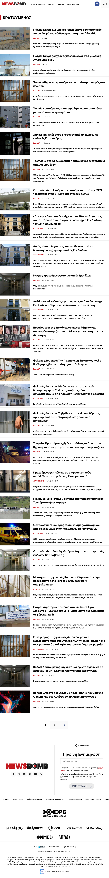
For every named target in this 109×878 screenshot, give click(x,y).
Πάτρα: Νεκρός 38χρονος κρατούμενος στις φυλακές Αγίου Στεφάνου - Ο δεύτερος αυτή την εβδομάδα (67, 31)
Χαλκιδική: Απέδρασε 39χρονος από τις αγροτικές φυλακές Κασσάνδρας (65, 136)
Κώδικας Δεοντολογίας (55, 799)
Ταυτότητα (6, 799)
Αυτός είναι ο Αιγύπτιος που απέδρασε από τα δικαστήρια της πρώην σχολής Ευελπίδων (63, 248)
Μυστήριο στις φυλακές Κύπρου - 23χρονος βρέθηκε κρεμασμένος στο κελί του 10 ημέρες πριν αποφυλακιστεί (67, 580)
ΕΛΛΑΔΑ (51, 4)
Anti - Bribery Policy (93, 799)
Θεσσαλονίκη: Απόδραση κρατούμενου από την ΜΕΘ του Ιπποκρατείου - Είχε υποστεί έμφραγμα (67, 192)
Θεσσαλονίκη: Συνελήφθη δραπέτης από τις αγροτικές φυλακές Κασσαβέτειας (68, 553)
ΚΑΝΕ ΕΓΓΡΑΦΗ (82, 786)
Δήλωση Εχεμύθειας (35, 799)
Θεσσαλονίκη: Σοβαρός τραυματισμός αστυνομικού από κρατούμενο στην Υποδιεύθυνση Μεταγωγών (66, 526)
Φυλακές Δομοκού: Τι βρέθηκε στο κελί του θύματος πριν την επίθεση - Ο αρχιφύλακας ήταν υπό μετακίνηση (66, 417)
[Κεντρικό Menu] (105, 4)
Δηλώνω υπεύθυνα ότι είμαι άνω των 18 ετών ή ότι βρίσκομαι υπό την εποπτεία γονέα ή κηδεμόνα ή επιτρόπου (81, 776)
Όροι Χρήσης (18, 799)
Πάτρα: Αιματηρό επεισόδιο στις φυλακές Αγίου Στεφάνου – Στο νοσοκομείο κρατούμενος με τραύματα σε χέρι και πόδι (68, 610)
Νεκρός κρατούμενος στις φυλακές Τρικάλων (62, 275)
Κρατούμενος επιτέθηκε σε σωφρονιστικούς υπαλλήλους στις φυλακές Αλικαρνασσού (61, 474)
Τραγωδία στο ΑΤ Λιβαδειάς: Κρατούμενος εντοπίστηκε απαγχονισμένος (69, 162)
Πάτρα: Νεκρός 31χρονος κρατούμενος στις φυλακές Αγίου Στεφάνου (67, 57)
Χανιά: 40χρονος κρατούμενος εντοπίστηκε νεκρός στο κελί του (69, 84)
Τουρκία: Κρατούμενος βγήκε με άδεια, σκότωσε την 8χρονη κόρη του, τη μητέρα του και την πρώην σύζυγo (68, 445)
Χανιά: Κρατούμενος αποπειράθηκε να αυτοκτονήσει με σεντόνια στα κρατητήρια (67, 110)
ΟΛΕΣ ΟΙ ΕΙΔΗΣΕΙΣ (38, 4)
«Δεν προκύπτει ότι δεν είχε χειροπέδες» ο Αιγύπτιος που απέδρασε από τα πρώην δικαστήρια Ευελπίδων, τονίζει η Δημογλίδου (67, 220)
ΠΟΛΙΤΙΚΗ (61, 4)
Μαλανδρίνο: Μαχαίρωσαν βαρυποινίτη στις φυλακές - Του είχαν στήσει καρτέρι (69, 500)
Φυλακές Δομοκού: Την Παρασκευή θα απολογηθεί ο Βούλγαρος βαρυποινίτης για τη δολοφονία (67, 362)
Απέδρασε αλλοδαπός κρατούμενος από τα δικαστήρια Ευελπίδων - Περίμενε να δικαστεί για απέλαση (68, 303)
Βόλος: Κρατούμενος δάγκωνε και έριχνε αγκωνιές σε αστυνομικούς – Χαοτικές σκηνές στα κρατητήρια (68, 668)
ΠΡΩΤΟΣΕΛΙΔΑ (73, 4)
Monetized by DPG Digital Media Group (62, 847)
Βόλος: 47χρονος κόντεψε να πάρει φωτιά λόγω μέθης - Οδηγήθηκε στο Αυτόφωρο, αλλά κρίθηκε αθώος (69, 694)
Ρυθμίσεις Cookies (75, 799)
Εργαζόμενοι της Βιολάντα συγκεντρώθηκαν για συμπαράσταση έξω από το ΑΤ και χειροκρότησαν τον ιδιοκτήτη (68, 331)
